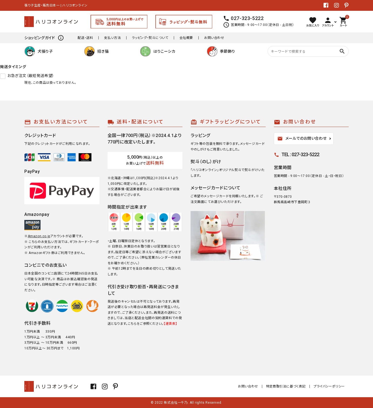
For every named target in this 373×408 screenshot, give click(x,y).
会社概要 (186, 37)
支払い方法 (112, 37)
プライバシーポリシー (329, 386)
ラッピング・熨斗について (150, 37)
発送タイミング (13, 67)
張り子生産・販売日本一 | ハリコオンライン (55, 5)
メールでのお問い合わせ (302, 138)
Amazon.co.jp (39, 236)
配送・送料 (85, 37)
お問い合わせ (214, 37)
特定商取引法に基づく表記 (286, 386)
